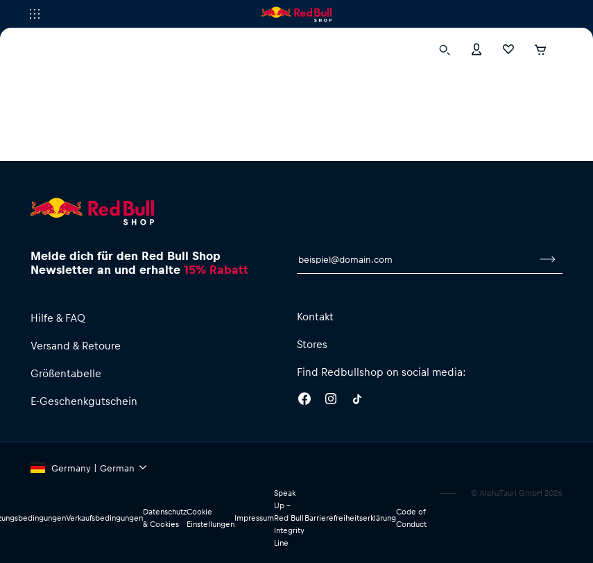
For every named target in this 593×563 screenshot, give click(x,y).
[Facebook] (304, 400)
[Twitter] (357, 400)
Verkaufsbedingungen (104, 517)
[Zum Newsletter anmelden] (547, 259)
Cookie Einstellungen (210, 517)
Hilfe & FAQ (58, 317)
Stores (312, 344)
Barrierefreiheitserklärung (350, 517)
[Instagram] (330, 400)
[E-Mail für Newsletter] (415, 259)
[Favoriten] (508, 48)
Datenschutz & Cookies (165, 517)
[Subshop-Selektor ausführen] (34, 14)
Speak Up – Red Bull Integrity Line (289, 517)
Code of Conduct (411, 517)
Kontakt (315, 316)
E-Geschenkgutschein (84, 401)
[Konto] (476, 48)
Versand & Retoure (76, 345)
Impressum (254, 517)
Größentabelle (66, 373)
